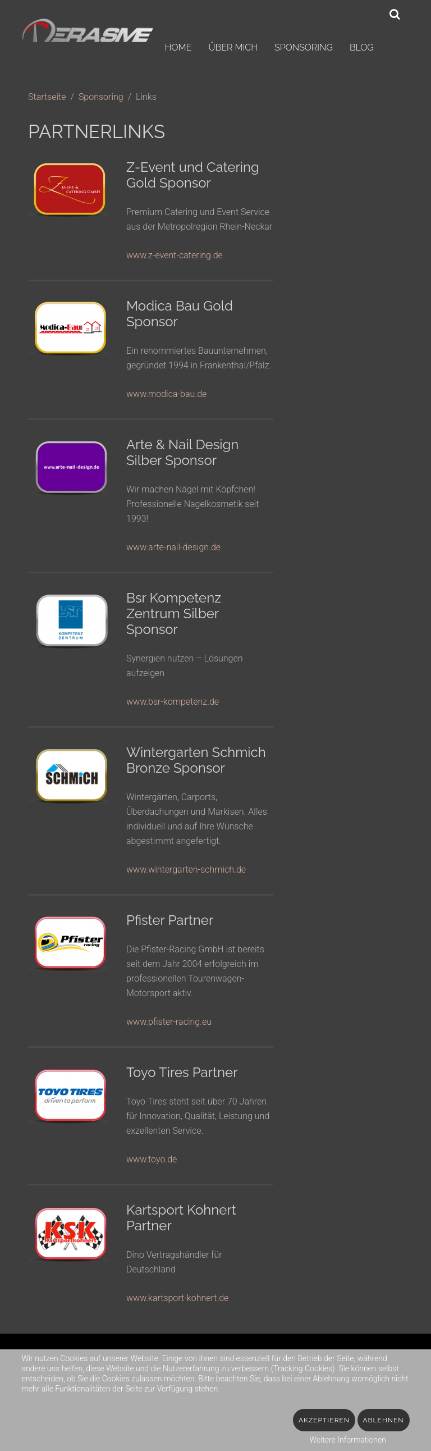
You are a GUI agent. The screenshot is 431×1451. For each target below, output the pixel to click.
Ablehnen (383, 1420)
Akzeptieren (324, 1420)
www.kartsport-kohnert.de (177, 1298)
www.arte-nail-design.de (173, 547)
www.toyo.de (151, 1159)
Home (178, 47)
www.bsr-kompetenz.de (172, 701)
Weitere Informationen (348, 1439)
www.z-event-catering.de (174, 255)
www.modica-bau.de (166, 394)
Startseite (47, 97)
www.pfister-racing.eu (169, 1021)
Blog (362, 47)
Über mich (233, 47)
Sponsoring (303, 47)
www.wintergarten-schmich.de (186, 869)
